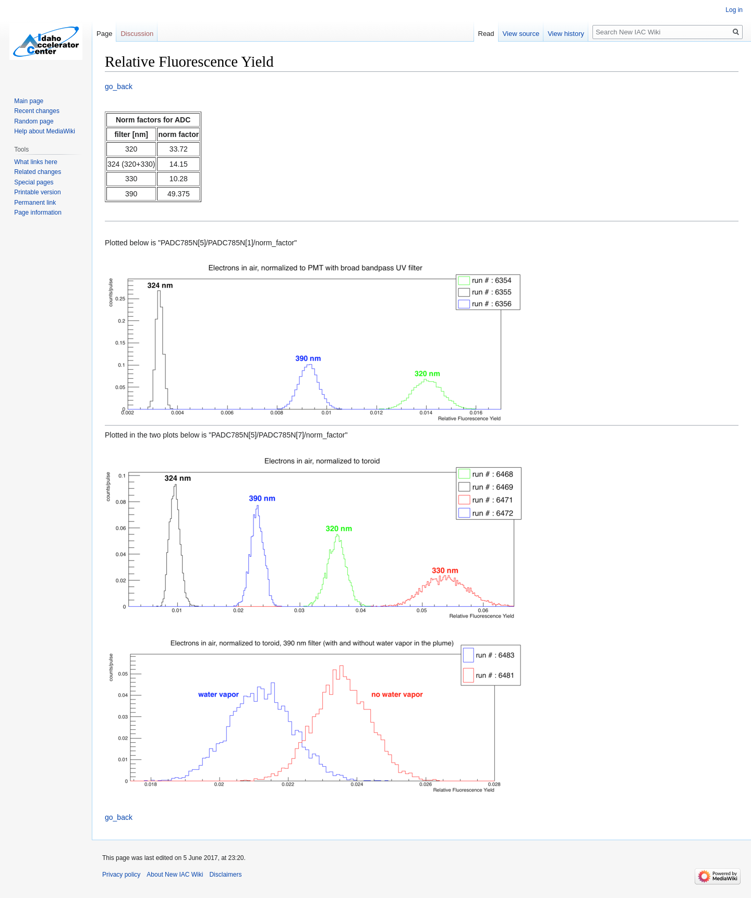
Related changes (37, 172)
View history (566, 34)
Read (486, 34)
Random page (33, 121)
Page (104, 34)
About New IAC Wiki (175, 874)
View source (521, 34)
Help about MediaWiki (44, 131)
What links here (35, 162)
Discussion (136, 34)
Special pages (33, 182)
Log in (734, 10)
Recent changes (36, 111)
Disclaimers (225, 874)
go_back (118, 86)
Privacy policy (121, 874)
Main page (28, 101)
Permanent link (35, 202)
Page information (38, 212)
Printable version (37, 192)
